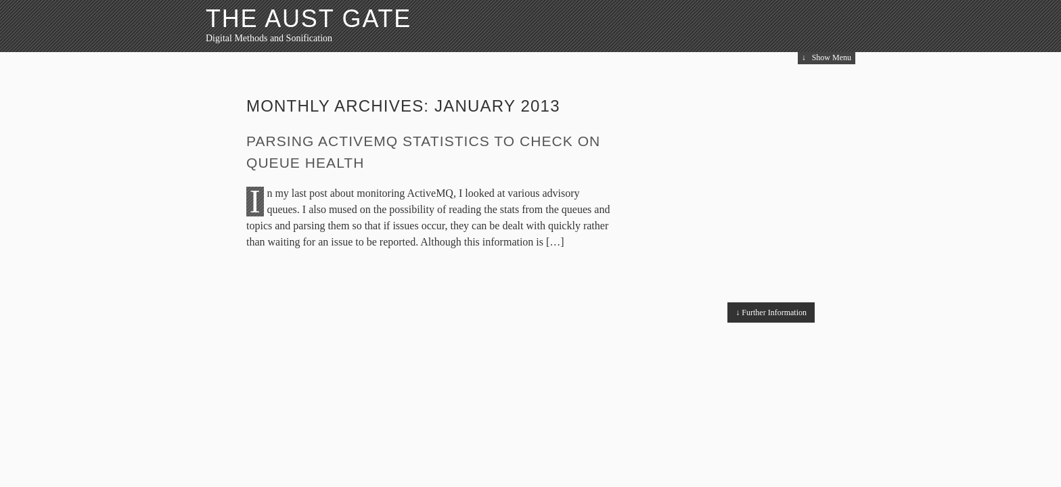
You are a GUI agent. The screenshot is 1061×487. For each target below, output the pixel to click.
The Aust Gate (308, 18)
